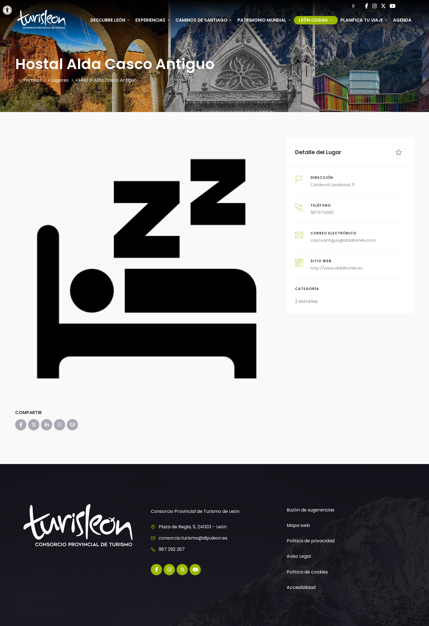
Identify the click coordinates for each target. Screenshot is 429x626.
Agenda (402, 20)
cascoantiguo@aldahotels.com (343, 240)
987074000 (322, 212)
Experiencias (152, 20)
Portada (32, 80)
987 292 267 (172, 549)
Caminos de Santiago (203, 20)
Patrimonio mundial (264, 20)
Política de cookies (307, 572)
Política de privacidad (310, 541)
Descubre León (110, 20)
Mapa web (298, 525)
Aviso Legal (299, 556)
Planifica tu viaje (364, 20)
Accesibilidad (301, 587)
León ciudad (316, 20)
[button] (7, 10)
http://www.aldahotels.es (336, 268)
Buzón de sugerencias (310, 510)
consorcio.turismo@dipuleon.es (193, 538)
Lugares (60, 80)
